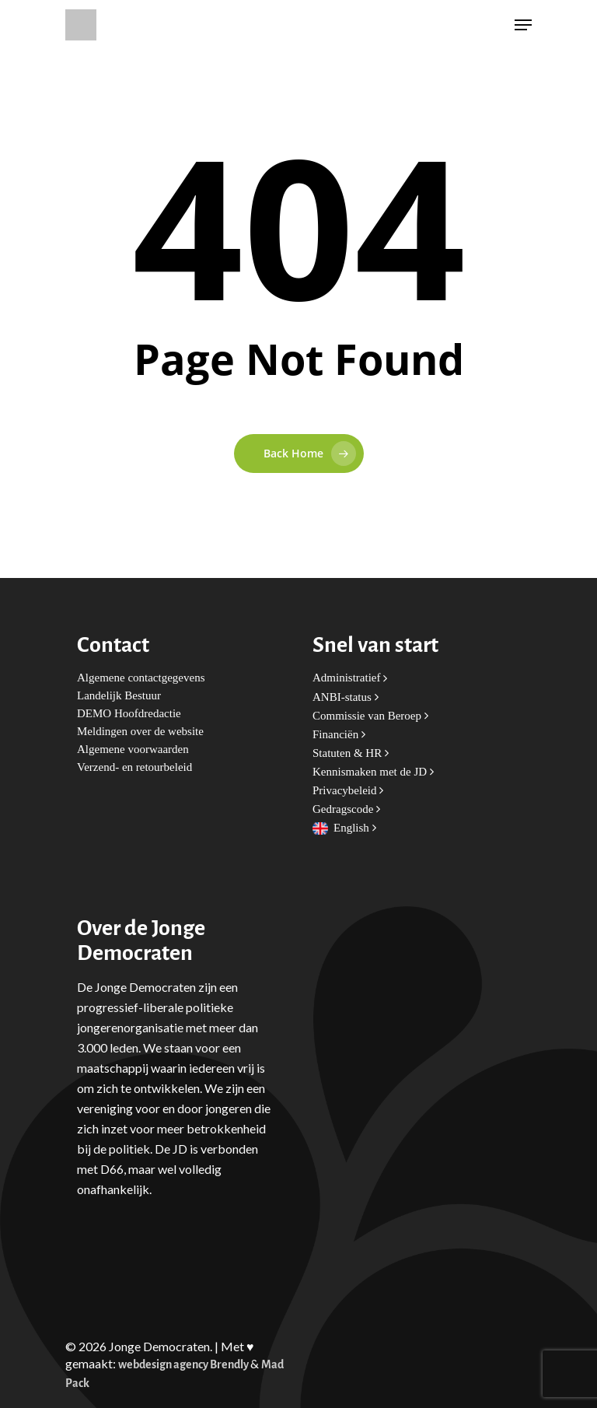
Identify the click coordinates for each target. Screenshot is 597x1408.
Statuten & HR (350, 753)
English (354, 828)
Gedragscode (346, 809)
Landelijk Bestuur (119, 696)
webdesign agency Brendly (184, 1364)
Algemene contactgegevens (141, 678)
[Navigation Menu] (523, 25)
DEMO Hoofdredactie (129, 714)
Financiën (338, 735)
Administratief (349, 678)
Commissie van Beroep (370, 716)
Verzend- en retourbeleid (134, 767)
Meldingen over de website (140, 731)
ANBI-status (345, 697)
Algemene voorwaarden (133, 749)
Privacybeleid (347, 791)
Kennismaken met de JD (373, 772)
